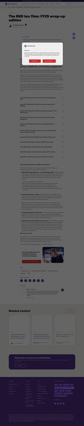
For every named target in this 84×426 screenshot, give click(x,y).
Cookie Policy (26, 56)
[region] (42, 54)
